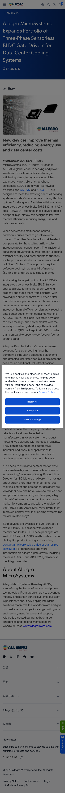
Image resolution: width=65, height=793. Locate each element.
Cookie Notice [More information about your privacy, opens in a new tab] (47, 392)
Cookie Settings (32, 419)
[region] (32, 396)
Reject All (32, 402)
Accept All (32, 411)
